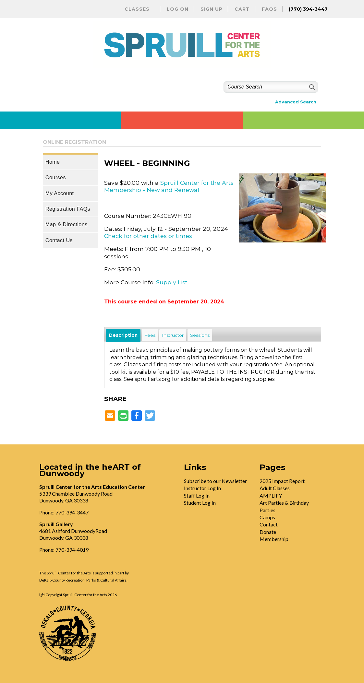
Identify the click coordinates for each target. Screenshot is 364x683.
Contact (269, 524)
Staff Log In (197, 495)
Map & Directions (66, 224)
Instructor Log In (202, 488)
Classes (137, 9)
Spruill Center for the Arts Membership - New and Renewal (169, 186)
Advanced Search (295, 102)
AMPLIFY (271, 495)
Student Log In (200, 503)
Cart (242, 9)
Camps (267, 517)
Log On (177, 9)
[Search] (311, 87)
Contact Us (59, 240)
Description (123, 335)
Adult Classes (275, 488)
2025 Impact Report (282, 481)
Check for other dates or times (148, 235)
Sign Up (211, 9)
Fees (149, 335)
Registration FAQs (67, 209)
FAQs (269, 9)
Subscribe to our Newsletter (215, 481)
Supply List (172, 282)
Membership (274, 539)
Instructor (173, 335)
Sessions (200, 335)
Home (52, 162)
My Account (59, 193)
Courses (55, 177)
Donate (268, 532)
